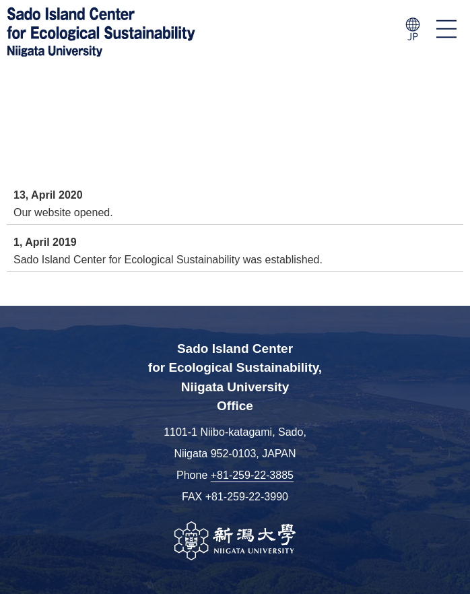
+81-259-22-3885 (252, 475)
